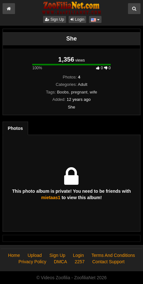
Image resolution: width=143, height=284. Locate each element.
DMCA (60, 261)
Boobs (63, 92)
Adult (82, 84)
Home (14, 255)
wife (93, 92)
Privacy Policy (32, 261)
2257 (80, 261)
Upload (34, 255)
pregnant (79, 92)
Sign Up (54, 19)
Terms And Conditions (113, 255)
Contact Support (108, 261)
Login (77, 19)
